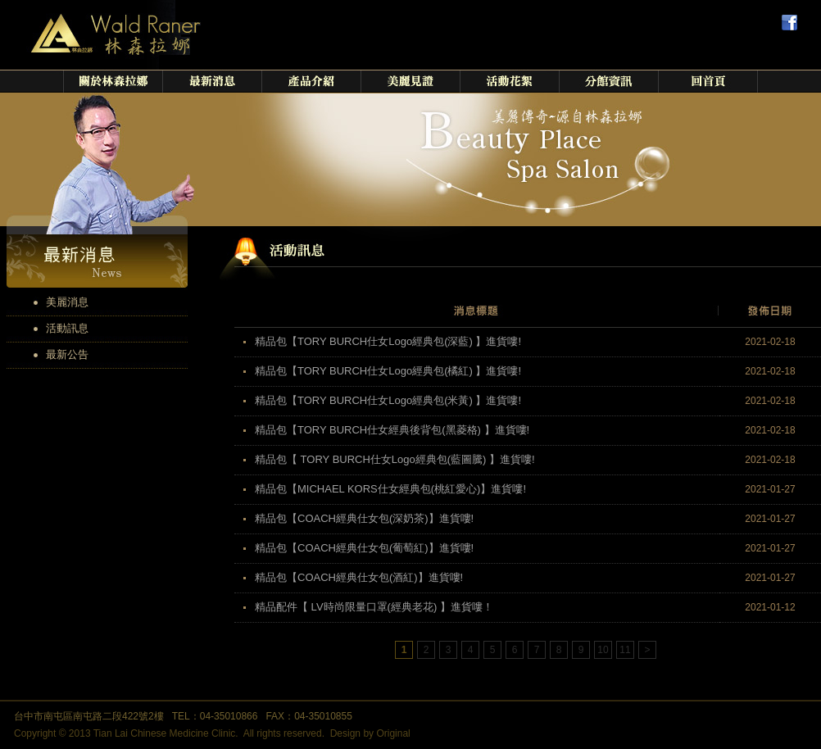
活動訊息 (67, 328)
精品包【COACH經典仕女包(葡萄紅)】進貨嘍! (364, 548)
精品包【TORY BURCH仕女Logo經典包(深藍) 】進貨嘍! (388, 341)
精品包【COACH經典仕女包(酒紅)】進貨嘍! (359, 577)
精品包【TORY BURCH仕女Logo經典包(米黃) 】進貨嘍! (388, 400)
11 (624, 650)
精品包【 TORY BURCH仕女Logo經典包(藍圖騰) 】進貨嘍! (395, 459)
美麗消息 (67, 302)
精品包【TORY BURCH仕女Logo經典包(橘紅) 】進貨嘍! (388, 371)
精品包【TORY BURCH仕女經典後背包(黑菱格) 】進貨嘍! (392, 430)
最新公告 (67, 354)
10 (602, 650)
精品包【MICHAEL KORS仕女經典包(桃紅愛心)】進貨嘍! (390, 489)
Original (393, 733)
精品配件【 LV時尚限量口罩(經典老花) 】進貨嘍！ (374, 607)
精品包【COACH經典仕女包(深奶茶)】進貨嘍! (364, 518)
